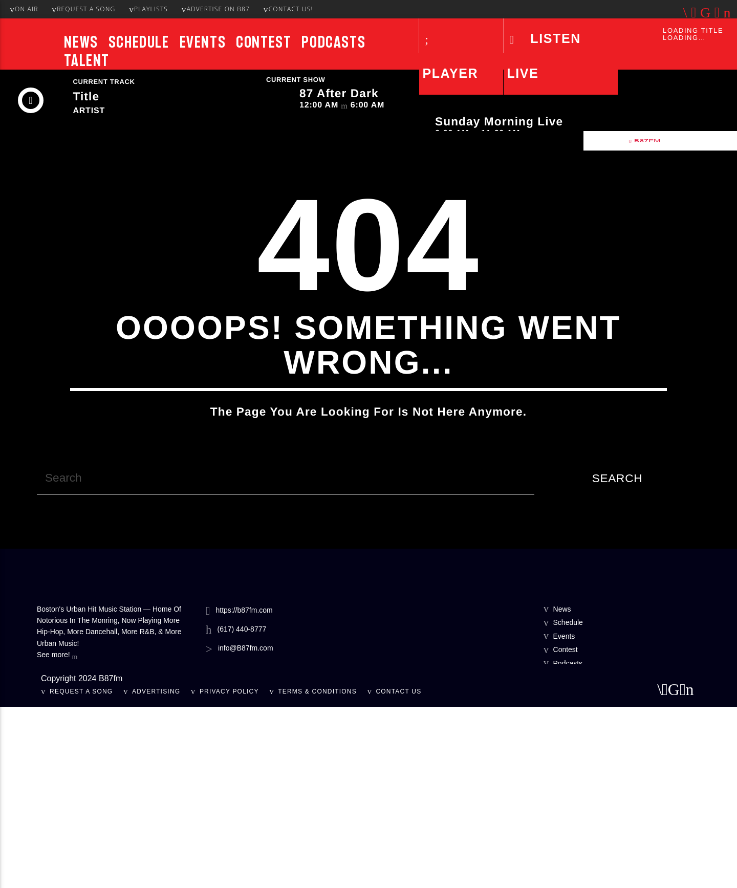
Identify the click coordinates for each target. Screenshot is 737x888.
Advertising (156, 872)
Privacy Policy (229, 872)
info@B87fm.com (245, 829)
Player (450, 73)
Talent (87, 60)
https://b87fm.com (243, 791)
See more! (57, 837)
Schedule (139, 42)
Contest (263, 42)
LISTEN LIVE (543, 55)
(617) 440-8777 (242, 810)
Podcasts (333, 42)
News (81, 42)
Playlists (148, 9)
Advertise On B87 (216, 9)
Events (203, 42)
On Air (24, 9)
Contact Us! (288, 9)
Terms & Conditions (317, 872)
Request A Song (83, 9)
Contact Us (398, 872)
